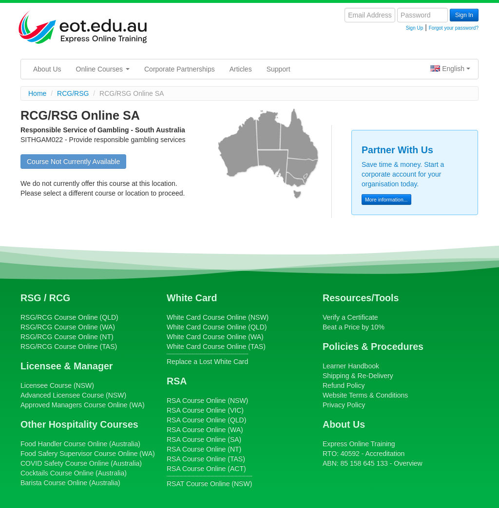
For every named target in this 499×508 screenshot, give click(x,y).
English (450, 69)
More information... (386, 199)
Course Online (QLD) (69, 317)
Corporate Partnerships (179, 69)
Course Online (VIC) (205, 410)
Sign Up (414, 28)
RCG (60, 297)
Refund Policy (344, 385)
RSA (177, 381)
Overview (408, 463)
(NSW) (57, 385)
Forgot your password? (454, 28)
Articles (241, 69)
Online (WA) (82, 405)
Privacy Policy (344, 405)
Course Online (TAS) (68, 346)
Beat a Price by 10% (353, 327)
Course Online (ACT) (206, 468)
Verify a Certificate (350, 317)
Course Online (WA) (67, 327)
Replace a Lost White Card (207, 361)
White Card (192, 297)
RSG (30, 297)
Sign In (464, 15)
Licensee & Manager (66, 366)
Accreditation (384, 453)
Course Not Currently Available (73, 161)
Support (278, 69)
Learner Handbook (351, 366)
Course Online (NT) (67, 337)
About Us (47, 69)
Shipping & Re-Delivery (358, 376)
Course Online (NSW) (218, 317)
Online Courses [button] (103, 69)
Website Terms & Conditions (365, 395)
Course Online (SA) (204, 439)
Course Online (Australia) (80, 444)
